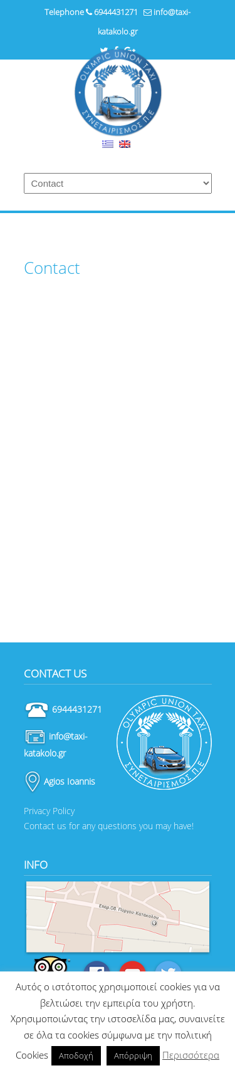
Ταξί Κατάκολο (118, 93)
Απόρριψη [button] (133, 1055)
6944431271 (116, 12)
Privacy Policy (49, 811)
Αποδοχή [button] (76, 1055)
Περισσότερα (190, 1055)
